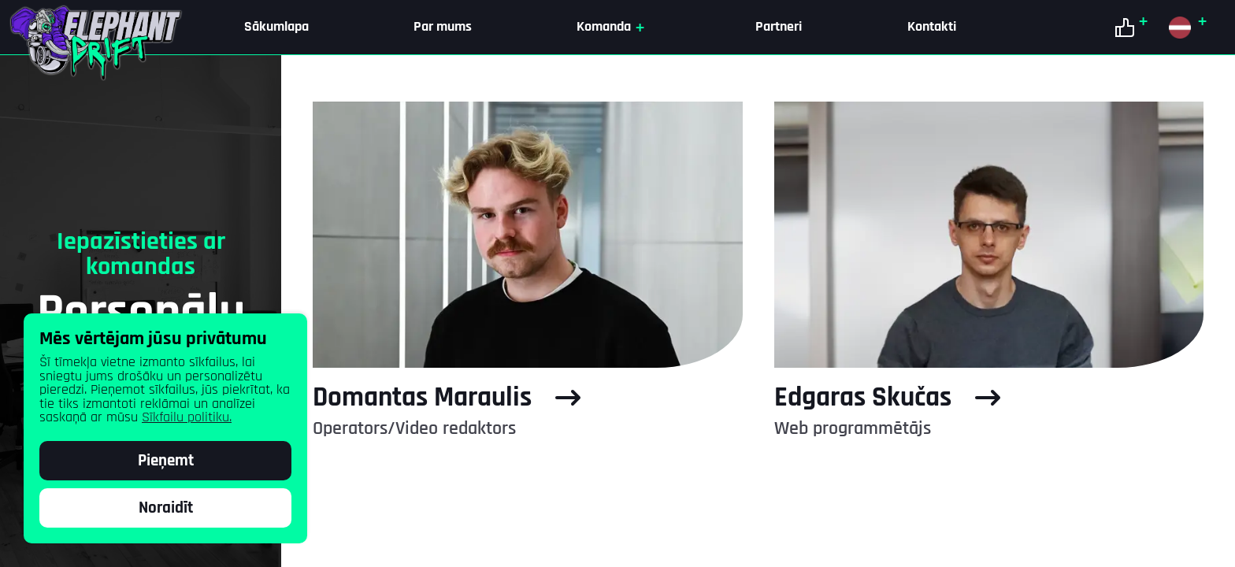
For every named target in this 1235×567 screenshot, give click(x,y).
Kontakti (931, 26)
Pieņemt (166, 460)
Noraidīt (166, 508)
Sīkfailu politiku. (187, 417)
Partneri (778, 26)
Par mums (443, 26)
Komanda (614, 27)
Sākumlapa (276, 26)
